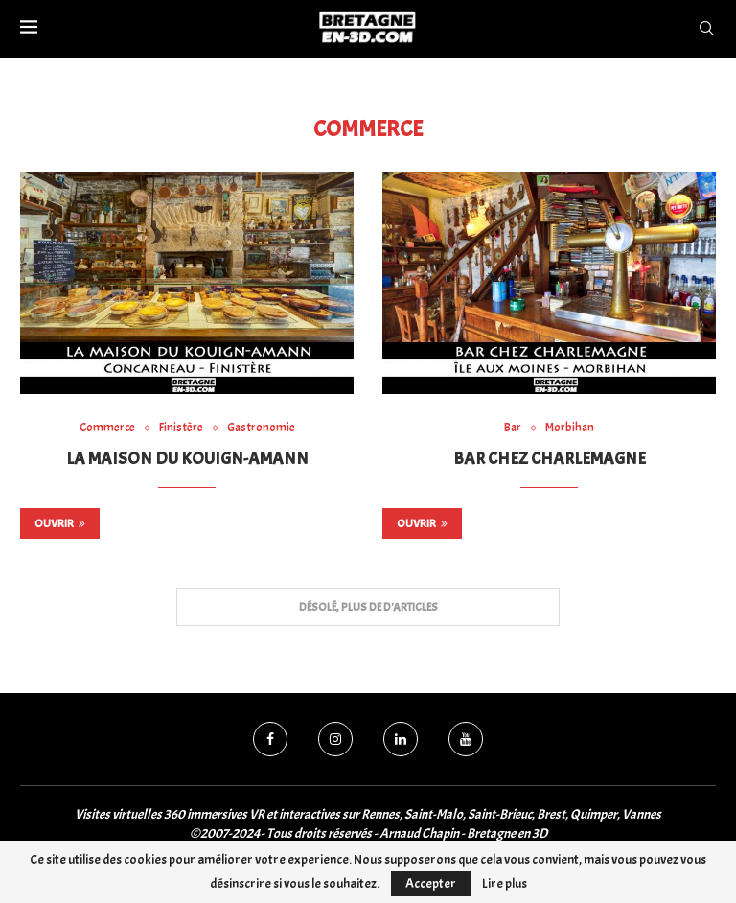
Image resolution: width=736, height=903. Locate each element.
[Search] (706, 29)
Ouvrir (59, 523)
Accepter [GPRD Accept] (430, 883)
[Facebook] (270, 739)
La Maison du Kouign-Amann (187, 459)
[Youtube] (465, 739)
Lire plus (504, 884)
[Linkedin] (400, 739)
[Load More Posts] (368, 607)
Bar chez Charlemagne (549, 459)
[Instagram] (335, 739)
